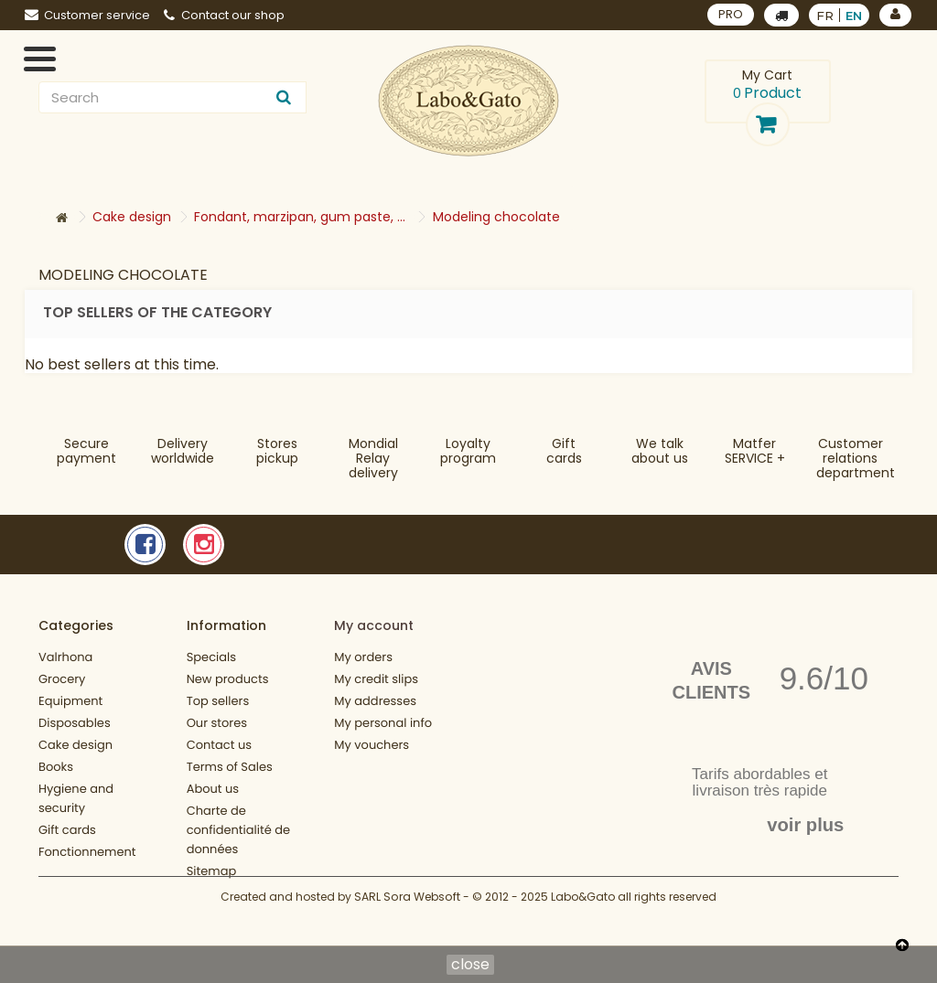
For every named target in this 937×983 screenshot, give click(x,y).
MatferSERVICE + (755, 450)
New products (228, 679)
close (470, 965)
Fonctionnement (87, 851)
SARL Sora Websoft (407, 926)
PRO (730, 14)
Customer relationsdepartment (855, 458)
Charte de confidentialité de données (238, 830)
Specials (211, 657)
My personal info (383, 723)
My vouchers (371, 744)
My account (374, 625)
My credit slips (376, 679)
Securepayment (86, 450)
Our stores (217, 723)
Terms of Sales (230, 766)
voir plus (805, 825)
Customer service (87, 15)
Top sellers (218, 701)
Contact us (219, 744)
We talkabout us (659, 450)
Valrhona (65, 657)
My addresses (375, 701)
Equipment (70, 701)
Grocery (61, 679)
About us (213, 788)
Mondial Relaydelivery (373, 458)
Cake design (75, 744)
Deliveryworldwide (182, 450)
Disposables (74, 723)
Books (55, 766)
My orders (363, 657)
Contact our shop (224, 15)
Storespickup (277, 450)
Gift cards (564, 450)
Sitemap (212, 871)
